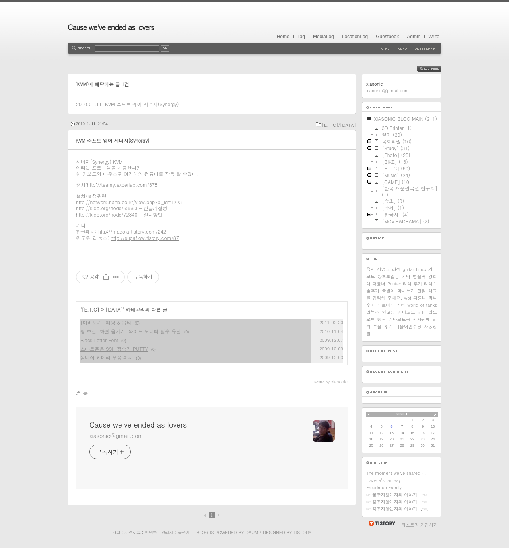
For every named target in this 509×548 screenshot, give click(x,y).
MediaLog (323, 36)
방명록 (151, 532)
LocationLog (355, 36)
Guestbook (387, 36)
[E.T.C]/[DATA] (339, 125)
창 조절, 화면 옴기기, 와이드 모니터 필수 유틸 (130, 331)
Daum (251, 532)
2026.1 (402, 414)
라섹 (396, 269)
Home (283, 36)
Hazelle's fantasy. (384, 480)
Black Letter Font (99, 340)
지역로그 (132, 532)
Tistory (302, 532)
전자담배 (421, 319)
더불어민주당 (408, 326)
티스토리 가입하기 (419, 525)
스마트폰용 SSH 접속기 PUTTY (114, 348)
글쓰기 (183, 532)
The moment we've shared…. (396, 473)
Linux (421, 269)
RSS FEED (435, 69)
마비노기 (406, 291)
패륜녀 (419, 298)
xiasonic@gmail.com (116, 436)
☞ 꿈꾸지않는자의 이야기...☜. (397, 495)
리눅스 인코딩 (380, 312)
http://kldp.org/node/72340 (107, 214)
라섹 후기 (412, 284)
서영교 (383, 269)
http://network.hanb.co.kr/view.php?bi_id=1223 (129, 202)
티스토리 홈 (381, 523)
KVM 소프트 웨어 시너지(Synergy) (142, 104)
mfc (421, 312)
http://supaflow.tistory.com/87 (145, 237)
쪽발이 (388, 291)
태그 (116, 532)
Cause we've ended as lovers (111, 27)
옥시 (370, 269)
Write (433, 36)
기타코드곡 (399, 319)
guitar (408, 269)
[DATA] (114, 309)
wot (407, 298)
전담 (421, 291)
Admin (413, 36)
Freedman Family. (384, 487)
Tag (301, 36)
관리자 (167, 532)
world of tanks (422, 305)
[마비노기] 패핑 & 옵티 (106, 322)
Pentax (394, 284)
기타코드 (406, 312)
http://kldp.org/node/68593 (107, 208)
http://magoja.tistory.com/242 (132, 231)
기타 (400, 305)
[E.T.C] (90, 309)
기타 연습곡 (414, 276)
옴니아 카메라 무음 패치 (106, 357)
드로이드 (385, 305)
